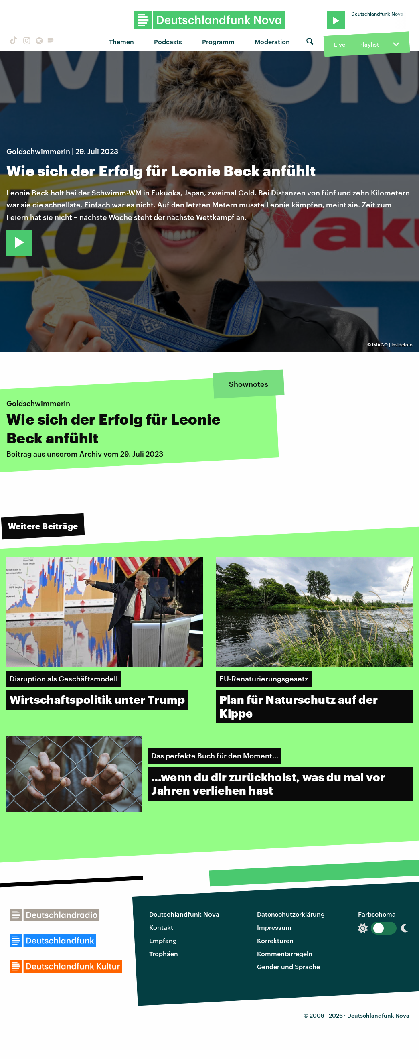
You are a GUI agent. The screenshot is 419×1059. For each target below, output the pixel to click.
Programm (218, 41)
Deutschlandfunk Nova (184, 914)
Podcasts (168, 41)
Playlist (369, 44)
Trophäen (163, 953)
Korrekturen (275, 940)
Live (339, 44)
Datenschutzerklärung (291, 914)
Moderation (272, 41)
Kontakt (161, 927)
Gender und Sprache (288, 966)
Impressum (274, 927)
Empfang (163, 940)
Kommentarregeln (284, 953)
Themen (121, 41)
